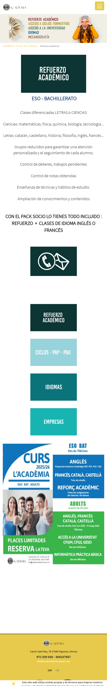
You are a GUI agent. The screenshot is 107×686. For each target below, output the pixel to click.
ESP (50, 670)
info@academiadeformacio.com (53, 661)
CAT (57, 670)
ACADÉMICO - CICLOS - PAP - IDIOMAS (20, 46)
